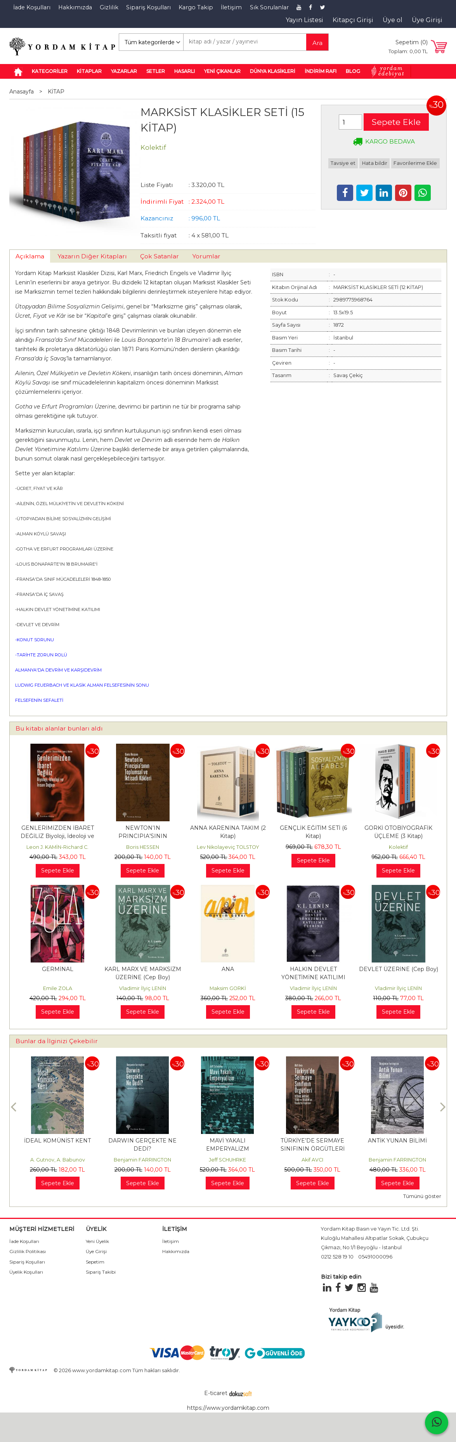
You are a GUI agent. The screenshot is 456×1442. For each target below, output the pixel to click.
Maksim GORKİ (228, 988)
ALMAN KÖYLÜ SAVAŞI (41, 534)
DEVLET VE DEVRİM (38, 624)
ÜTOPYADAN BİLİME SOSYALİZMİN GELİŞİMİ (64, 518)
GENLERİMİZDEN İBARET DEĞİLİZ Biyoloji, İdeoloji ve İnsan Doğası (57, 836)
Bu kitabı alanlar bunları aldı (59, 728)
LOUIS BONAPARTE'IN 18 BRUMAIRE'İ (57, 564)
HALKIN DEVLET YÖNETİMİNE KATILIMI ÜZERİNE (313, 977)
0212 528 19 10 (337, 1257)
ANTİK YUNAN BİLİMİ (397, 1140)
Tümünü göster (422, 1196)
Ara (317, 43)
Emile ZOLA (57, 988)
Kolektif (398, 847)
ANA (228, 969)
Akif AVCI (312, 1160)
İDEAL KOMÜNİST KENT (57, 1140)
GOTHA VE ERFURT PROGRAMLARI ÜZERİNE (65, 549)
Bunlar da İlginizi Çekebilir (57, 1041)
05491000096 (375, 1257)
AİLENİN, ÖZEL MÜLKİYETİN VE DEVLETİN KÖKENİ (70, 503)
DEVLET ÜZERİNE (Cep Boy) (398, 969)
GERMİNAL (57, 969)
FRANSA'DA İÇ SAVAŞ (40, 594)
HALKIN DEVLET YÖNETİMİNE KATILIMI (58, 609)
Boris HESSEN (142, 847)
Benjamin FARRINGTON (142, 1160)
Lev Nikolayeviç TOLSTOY (228, 847)
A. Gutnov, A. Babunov (57, 1160)
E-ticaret (215, 1393)
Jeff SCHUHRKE (227, 1160)
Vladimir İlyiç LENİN (142, 988)
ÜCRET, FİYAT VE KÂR (40, 488)
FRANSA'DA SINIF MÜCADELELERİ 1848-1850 (64, 579)
